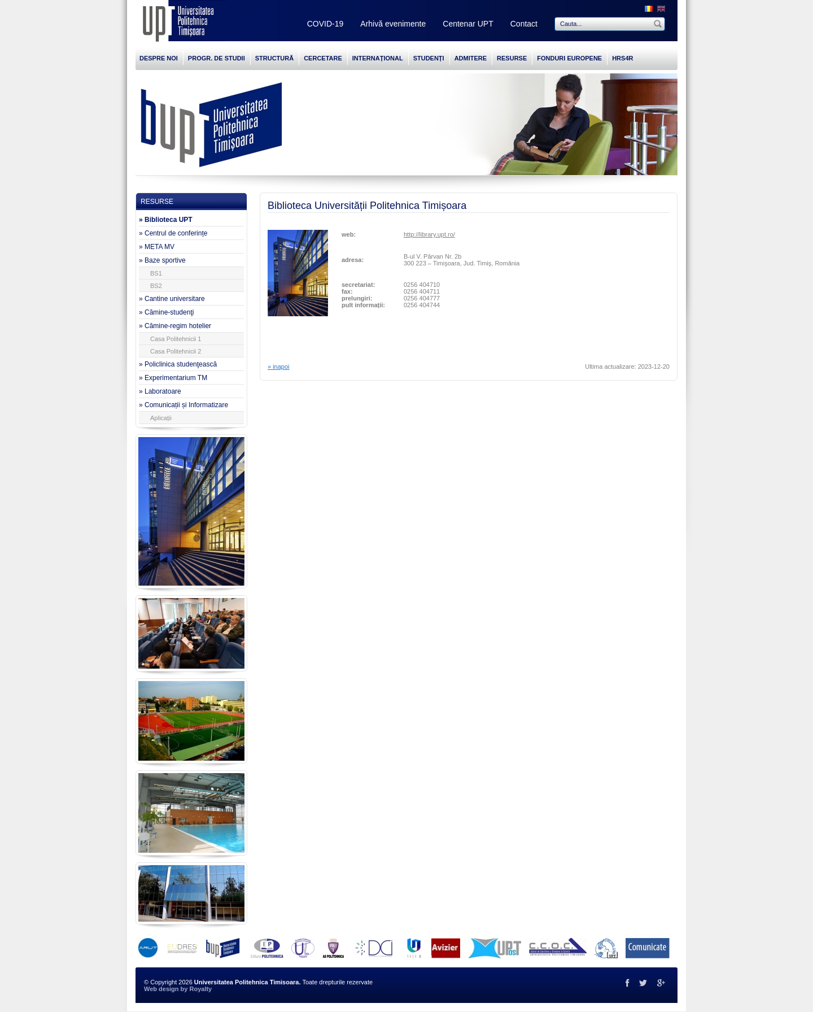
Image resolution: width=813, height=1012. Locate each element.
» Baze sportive (162, 260)
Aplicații (161, 418)
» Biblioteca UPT (166, 220)
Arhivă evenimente (393, 23)
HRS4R (622, 58)
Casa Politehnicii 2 (176, 351)
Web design (161, 988)
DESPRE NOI (158, 58)
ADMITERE (470, 58)
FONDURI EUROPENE (569, 58)
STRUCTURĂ (274, 58)
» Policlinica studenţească (178, 364)
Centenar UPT (468, 23)
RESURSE (512, 58)
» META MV (156, 247)
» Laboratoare (160, 391)
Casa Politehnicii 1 (176, 338)
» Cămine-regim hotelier (175, 326)
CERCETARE (323, 58)
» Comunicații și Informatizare (183, 405)
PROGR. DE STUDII (216, 58)
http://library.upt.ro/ (429, 234)
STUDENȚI (428, 58)
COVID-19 (325, 23)
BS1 (156, 273)
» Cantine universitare (172, 299)
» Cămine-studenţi (166, 312)
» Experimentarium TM (173, 378)
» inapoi (279, 366)
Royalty (200, 988)
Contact (523, 23)
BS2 (156, 285)
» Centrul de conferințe (173, 233)
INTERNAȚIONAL (377, 58)
